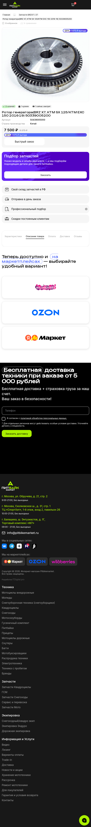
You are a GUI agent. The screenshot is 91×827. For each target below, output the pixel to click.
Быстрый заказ (24, 141)
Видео (5, 744)
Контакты (7, 800)
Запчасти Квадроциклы (16, 687)
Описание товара (35, 236)
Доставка (65, 236)
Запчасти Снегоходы (15, 697)
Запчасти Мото (11, 707)
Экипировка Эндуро (14, 726)
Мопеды (7, 597)
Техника (8, 587)
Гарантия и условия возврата (20, 795)
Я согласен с (37, 418)
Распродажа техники (15, 658)
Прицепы (7, 633)
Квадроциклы (10, 607)
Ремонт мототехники (15, 785)
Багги (5, 648)
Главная (6, 15)
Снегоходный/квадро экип (18, 721)
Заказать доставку (16, 433)
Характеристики (13, 236)
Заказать (45, 175)
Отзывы (78, 236)
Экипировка (11, 715)
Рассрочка (8, 780)
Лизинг (6, 749)
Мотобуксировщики (14, 653)
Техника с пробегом (14, 668)
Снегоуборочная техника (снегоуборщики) (28, 602)
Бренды (6, 673)
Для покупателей (12, 790)
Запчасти (9, 681)
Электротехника (12, 663)
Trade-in (7, 759)
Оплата (52, 236)
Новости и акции (12, 770)
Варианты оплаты (13, 754)
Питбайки (8, 628)
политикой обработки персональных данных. (43, 418)
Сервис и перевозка (14, 702)
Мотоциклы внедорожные (18, 592)
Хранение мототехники (16, 775)
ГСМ (4, 692)
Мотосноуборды (12, 617)
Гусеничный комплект (15, 623)
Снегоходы (8, 612)
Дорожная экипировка (16, 731)
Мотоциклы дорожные (16, 638)
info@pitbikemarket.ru (23, 533)
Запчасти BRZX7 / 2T (28, 15)
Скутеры (7, 643)
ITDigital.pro (18, 579)
